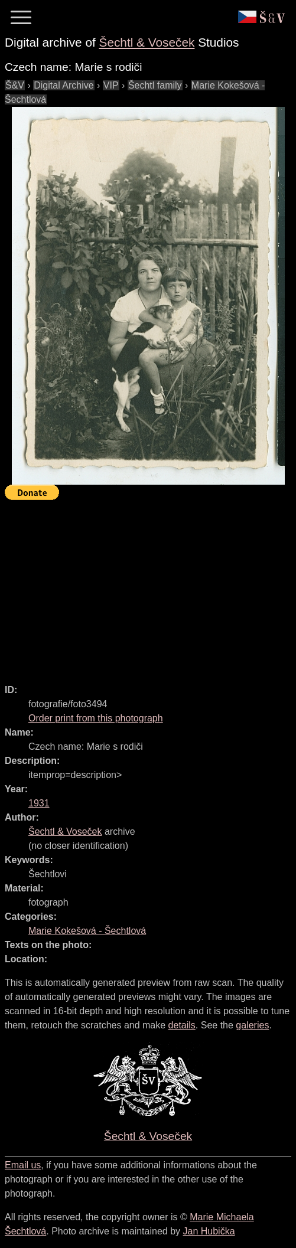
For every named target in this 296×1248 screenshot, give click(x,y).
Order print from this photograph (95, 718)
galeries (252, 1025)
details (182, 1025)
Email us (23, 1165)
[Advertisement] (150, 586)
